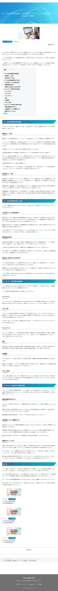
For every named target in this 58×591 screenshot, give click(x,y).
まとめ (5, 113)
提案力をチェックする (10, 111)
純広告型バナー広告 (9, 78)
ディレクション (8, 95)
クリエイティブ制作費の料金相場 (12, 89)
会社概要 (40, 584)
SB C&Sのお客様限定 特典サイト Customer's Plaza (12, 559)
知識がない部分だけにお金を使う (13, 87)
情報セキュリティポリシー (22, 584)
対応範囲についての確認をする (12, 109)
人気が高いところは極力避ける (12, 82)
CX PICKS (26, 559)
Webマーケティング (34, 559)
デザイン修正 (8, 102)
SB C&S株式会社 (29, 578)
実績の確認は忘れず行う (11, 106)
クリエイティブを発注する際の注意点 (13, 104)
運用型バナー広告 (9, 76)
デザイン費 (7, 93)
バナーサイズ (8, 91)
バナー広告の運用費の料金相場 (11, 73)
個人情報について (32, 584)
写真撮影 (7, 100)
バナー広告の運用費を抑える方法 (12, 80)
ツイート (51, 44)
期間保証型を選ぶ (9, 84)
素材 (6, 98)
